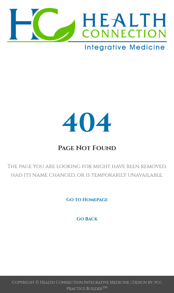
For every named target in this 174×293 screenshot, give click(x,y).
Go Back (87, 219)
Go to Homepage (87, 200)
